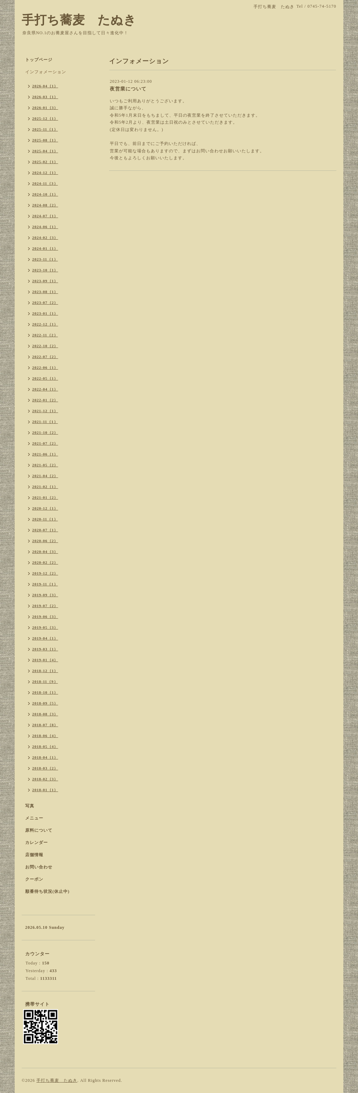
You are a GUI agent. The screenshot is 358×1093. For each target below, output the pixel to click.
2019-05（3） (45, 627)
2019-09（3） (45, 595)
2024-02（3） (45, 237)
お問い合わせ (38, 867)
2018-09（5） (45, 703)
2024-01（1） (45, 248)
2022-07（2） (45, 357)
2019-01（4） (45, 660)
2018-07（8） (45, 725)
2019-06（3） (45, 616)
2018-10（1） (45, 692)
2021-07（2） (45, 443)
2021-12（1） (45, 411)
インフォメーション (45, 72)
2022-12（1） (45, 324)
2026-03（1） (45, 97)
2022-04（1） (45, 389)
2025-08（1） (45, 140)
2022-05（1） (45, 378)
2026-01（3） (45, 107)
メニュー (34, 818)
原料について (38, 830)
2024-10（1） (45, 194)
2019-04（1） (45, 638)
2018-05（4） (45, 746)
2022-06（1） (45, 367)
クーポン (34, 879)
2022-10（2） (45, 346)
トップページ (38, 59)
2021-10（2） (45, 432)
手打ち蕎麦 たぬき (79, 20)
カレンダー (36, 842)
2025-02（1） (45, 162)
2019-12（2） (45, 573)
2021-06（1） (45, 454)
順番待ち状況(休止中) (47, 891)
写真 (29, 805)
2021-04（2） (45, 476)
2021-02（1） (45, 486)
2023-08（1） (45, 292)
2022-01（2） (45, 400)
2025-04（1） (45, 151)
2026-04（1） (45, 86)
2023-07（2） (45, 302)
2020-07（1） (45, 530)
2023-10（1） (45, 270)
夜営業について (128, 89)
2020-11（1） (45, 519)
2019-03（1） (45, 649)
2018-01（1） (45, 790)
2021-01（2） (45, 497)
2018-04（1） (45, 757)
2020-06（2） (45, 541)
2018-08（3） (45, 714)
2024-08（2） (45, 205)
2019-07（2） (45, 606)
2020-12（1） (45, 508)
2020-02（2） (45, 562)
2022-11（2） (45, 335)
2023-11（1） (45, 259)
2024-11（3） (45, 183)
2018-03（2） (45, 768)
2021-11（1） (45, 422)
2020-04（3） (45, 551)
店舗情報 (34, 854)
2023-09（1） (45, 281)
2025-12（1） (45, 118)
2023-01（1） (45, 313)
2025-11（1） (45, 129)
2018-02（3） (45, 779)
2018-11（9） (45, 681)
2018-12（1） (45, 671)
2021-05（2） (45, 465)
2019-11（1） (45, 584)
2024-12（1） (45, 172)
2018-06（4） (45, 736)
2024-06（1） (45, 227)
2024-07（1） (45, 216)
